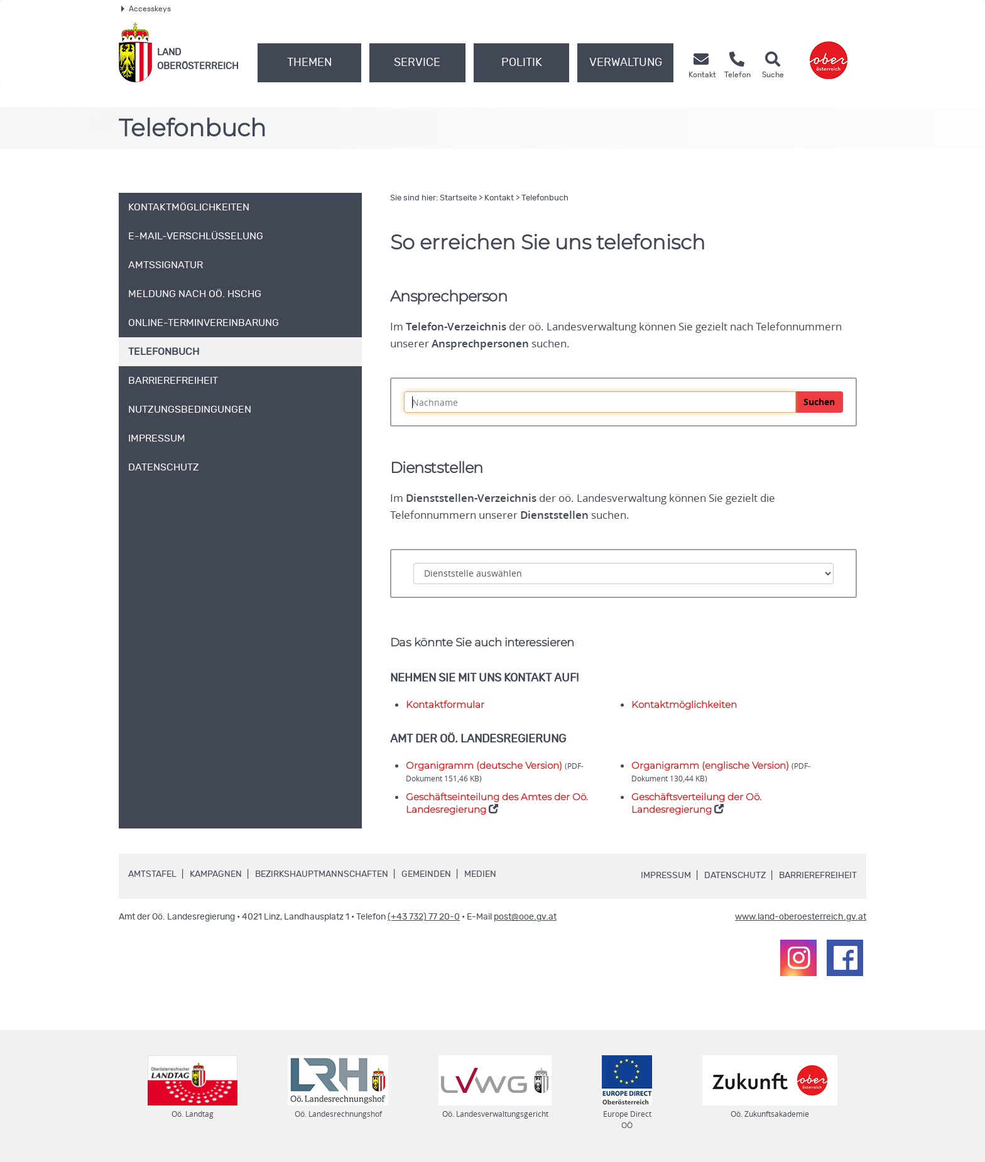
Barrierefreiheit (818, 875)
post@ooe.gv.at (525, 917)
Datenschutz (735, 875)
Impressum (666, 875)
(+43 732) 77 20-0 (424, 917)
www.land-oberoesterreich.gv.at (800, 917)
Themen (309, 62)
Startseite (458, 198)
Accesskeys (146, 9)
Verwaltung (625, 62)
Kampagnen (216, 874)
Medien (480, 874)
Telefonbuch (545, 198)
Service (417, 62)
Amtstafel (152, 874)
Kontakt (499, 198)
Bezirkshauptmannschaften (321, 874)
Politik (521, 62)
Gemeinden (426, 874)
